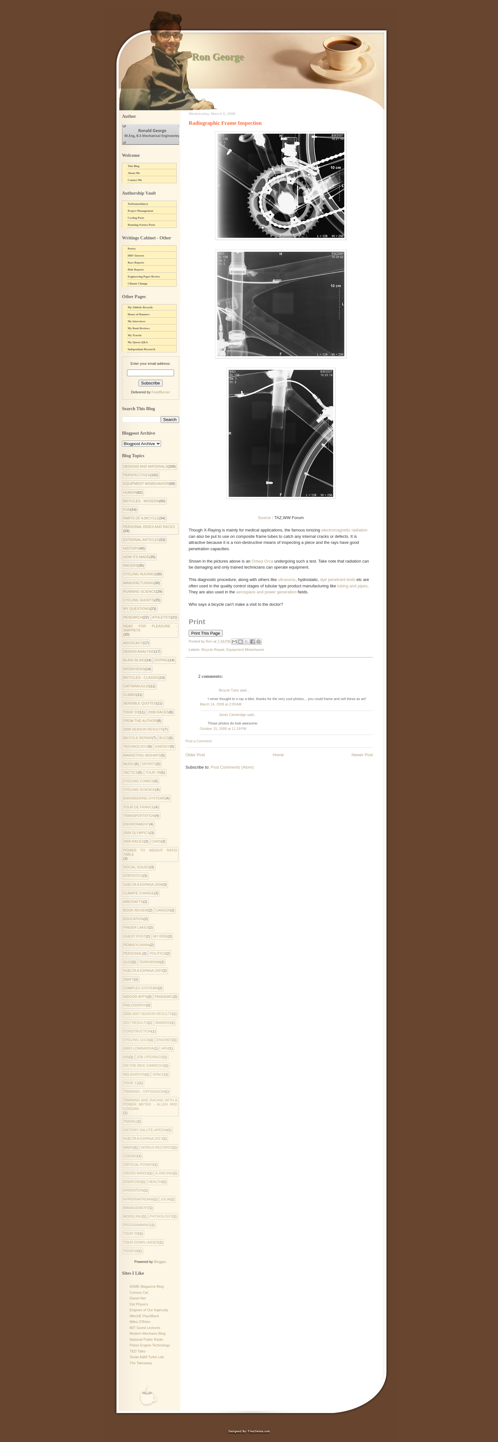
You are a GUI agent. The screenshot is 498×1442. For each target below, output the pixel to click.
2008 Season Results (143, 729)
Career (163, 910)
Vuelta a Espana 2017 (143, 1138)
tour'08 (130, 1251)
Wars (128, 1147)
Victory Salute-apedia (145, 1130)
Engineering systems (144, 798)
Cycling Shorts (138, 600)
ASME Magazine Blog (147, 1286)
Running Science (139, 591)
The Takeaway (141, 1363)
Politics (157, 953)
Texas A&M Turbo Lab (147, 1357)
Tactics (130, 772)
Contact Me (135, 180)
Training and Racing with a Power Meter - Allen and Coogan (150, 1104)
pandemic (164, 996)
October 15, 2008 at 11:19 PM (223, 729)
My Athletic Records (140, 307)
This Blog (133, 166)
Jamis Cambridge (232, 715)
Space (158, 1074)
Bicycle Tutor (229, 690)
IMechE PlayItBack (144, 1316)
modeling (132, 1216)
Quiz (127, 962)
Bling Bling (134, 660)
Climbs (129, 695)
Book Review (135, 910)
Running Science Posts (141, 224)
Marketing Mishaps (142, 755)
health (155, 1182)
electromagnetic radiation (344, 530)
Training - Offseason (144, 1091)
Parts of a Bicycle (141, 518)
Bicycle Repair (212, 649)
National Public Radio (146, 1339)
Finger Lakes (136, 927)
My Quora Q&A (138, 342)
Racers (130, 565)
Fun (127, 509)
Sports (149, 764)
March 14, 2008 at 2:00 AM (220, 704)
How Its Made (136, 557)
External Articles (141, 540)
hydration (133, 1190)
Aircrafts (133, 902)
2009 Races (133, 841)
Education (133, 919)
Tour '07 (130, 712)
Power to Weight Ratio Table (150, 852)
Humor (130, 492)
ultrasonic (287, 579)
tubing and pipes (352, 586)
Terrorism (149, 962)
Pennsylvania (136, 945)
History (131, 548)
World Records (156, 1147)
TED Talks (137, 1351)
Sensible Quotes (139, 703)
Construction (137, 1031)
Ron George (218, 56)
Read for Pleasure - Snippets (150, 628)
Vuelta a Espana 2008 (143, 884)
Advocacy (133, 643)
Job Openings (150, 1057)
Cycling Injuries (139, 574)
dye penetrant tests (337, 579)
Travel (130, 1121)
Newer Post (362, 754)
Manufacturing (138, 583)
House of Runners (139, 314)
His (126, 1057)
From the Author (140, 721)
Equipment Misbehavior (245, 649)
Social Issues (136, 867)
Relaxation (134, 1074)
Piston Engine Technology (150, 1345)
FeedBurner (160, 392)
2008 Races (158, 712)
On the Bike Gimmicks (143, 1065)
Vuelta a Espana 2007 (143, 970)
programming (137, 1225)
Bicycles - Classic (140, 677)
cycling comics (138, 781)
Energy (162, 746)
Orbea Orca (262, 561)
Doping (161, 660)
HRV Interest (136, 255)
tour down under (140, 1242)
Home (278, 754)
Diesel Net (138, 1298)
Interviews (134, 669)
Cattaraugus (136, 686)
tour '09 (130, 1233)
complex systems (140, 988)
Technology (135, 746)
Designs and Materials (145, 466)
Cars (156, 841)
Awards (162, 1023)
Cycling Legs (136, 1040)
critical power (138, 1164)
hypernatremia (138, 1199)
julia (165, 1199)
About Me (134, 173)
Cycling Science (139, 789)
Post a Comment (198, 741)
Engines (164, 1040)
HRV (164, 1048)
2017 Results (135, 1023)
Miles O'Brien (140, 1322)
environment (136, 824)
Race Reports (136, 262)
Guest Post (134, 936)
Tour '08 (153, 772)
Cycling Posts (136, 217)
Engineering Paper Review (144, 276)
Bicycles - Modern (141, 501)
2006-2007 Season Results (147, 1014)
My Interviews (136, 321)
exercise (132, 1182)
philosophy (134, 1005)
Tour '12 (130, 1083)
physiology (160, 1216)
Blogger (159, 1262)
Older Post (195, 754)
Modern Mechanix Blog (147, 1333)
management (135, 1208)
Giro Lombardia (138, 1048)
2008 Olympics (136, 833)
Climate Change (137, 283)
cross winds (135, 1173)
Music (128, 764)
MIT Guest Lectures (145, 1328)
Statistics (133, 876)
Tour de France (138, 807)
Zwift (128, 979)
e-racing (164, 1173)
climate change (138, 893)
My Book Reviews (139, 328)
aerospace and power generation (266, 592)
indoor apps (135, 996)
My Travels (134, 335)
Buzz (164, 738)
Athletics (161, 617)
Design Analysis (138, 651)
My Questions (136, 609)
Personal (132, 953)
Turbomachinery (138, 203)
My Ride (160, 936)
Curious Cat (139, 1292)
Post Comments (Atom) (232, 767)
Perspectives (136, 475)
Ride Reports (136, 269)
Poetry (132, 248)
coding (130, 1156)
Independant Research (141, 349)
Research (133, 617)
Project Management (140, 210)
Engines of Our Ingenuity (149, 1310)
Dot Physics (139, 1304)
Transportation (139, 816)
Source (264, 517)
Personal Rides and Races (149, 527)
